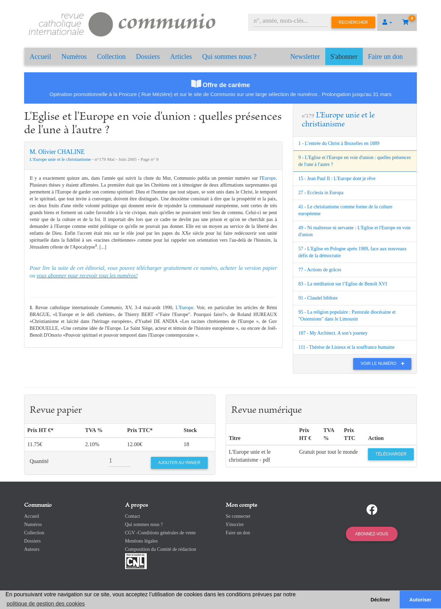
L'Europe (184, 307)
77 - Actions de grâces (319, 269)
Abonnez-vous (371, 534)
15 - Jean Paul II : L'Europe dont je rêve (337, 178)
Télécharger (391, 454)
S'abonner (344, 56)
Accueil (40, 56)
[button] (387, 22)
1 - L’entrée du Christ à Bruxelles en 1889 (338, 143)
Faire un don (385, 56)
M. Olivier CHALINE (57, 151)
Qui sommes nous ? (229, 56)
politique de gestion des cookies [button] (46, 604)
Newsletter (305, 56)
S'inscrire (235, 524)
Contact (132, 516)
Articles (181, 56)
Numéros (73, 56)
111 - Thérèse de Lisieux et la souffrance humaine (346, 347)
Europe (269, 178)
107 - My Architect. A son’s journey (333, 333)
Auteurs (31, 549)
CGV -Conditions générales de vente (160, 532)
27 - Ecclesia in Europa (320, 192)
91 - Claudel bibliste (318, 298)
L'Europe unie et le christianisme (61, 159)
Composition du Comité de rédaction (160, 549)
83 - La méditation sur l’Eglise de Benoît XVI (342, 283)
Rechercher (353, 22)
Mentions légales (141, 541)
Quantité (39, 461)
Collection (111, 56)
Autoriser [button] (420, 599)
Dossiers (148, 56)
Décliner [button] (380, 599)
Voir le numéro (384, 363)
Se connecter (238, 516)
